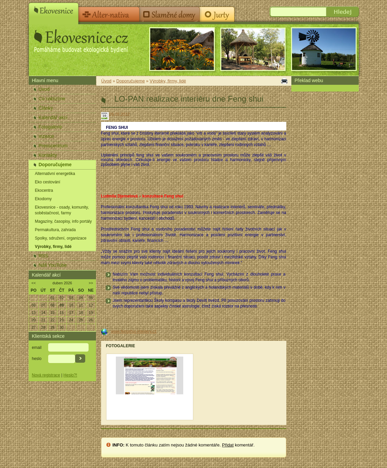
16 (62, 313)
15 (53, 313)
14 (43, 313)
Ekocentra (44, 190)
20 (34, 320)
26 (91, 320)
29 (53, 327)
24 (71, 320)
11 (81, 305)
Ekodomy (43, 198)
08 (53, 305)
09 (62, 305)
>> (91, 283)
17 (71, 313)
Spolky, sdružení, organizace (61, 238)
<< (33, 283)
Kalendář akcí (53, 117)
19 (91, 313)
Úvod (44, 89)
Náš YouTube (53, 265)
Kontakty (48, 155)
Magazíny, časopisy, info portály (63, 221)
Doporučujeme (55, 164)
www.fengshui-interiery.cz (134, 331)
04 (81, 298)
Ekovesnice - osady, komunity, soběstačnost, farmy (62, 210)
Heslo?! (70, 375)
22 (53, 320)
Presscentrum (53, 145)
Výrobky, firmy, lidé (53, 246)
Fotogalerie (50, 127)
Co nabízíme (52, 98)
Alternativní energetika (55, 173)
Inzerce (46, 136)
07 (43, 305)
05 (91, 298)
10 (71, 305)
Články (46, 108)
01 (53, 298)
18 (81, 313)
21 (43, 320)
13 (34, 313)
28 (43, 327)
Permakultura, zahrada (55, 229)
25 (81, 320)
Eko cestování (47, 182)
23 (62, 320)
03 (71, 298)
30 (62, 327)
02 (62, 298)
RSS (44, 255)
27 (34, 327)
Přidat (227, 444)
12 (91, 305)
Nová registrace (46, 375)
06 (34, 305)
